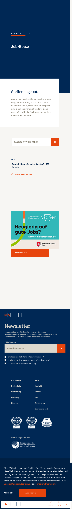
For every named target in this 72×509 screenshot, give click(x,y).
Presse (38, 391)
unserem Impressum (46, 483)
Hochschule (16, 386)
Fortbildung (16, 391)
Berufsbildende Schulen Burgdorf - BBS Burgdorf (30, 166)
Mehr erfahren (21, 252)
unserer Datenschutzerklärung (17, 483)
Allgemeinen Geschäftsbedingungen (35, 360)
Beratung (15, 397)
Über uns (15, 403)
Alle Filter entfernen (23, 174)
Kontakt (38, 386)
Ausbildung (16, 380)
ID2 (36, 397)
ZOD (37, 380)
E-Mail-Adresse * (11, 342)
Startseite (18, 33)
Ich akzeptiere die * (26, 357)
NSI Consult (40, 403)
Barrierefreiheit (41, 408)
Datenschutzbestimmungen (31, 356)
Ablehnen (8, 493)
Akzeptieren (30, 492)
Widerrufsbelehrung (28, 363)
